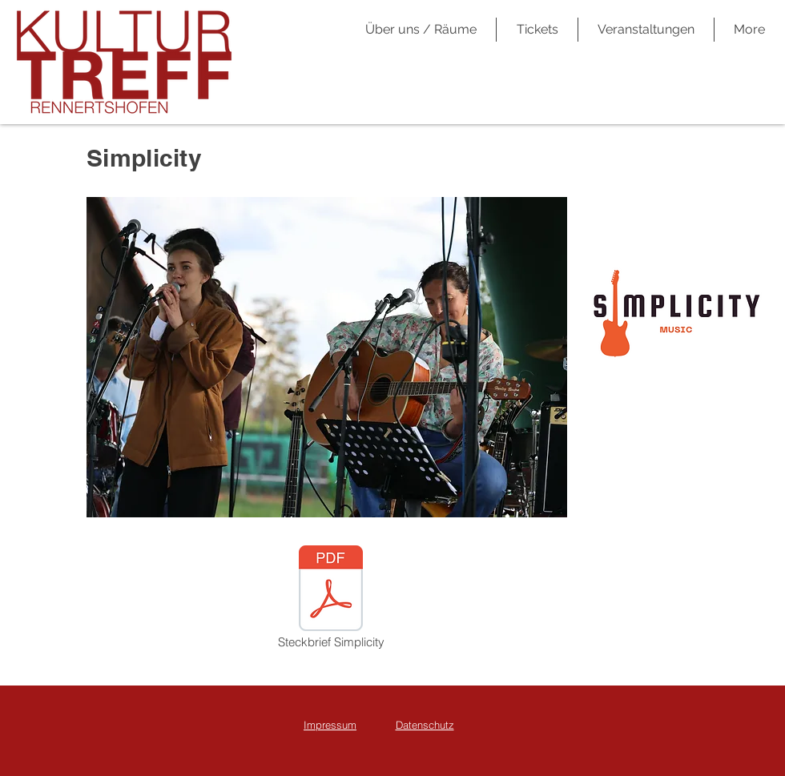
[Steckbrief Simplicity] (331, 598)
